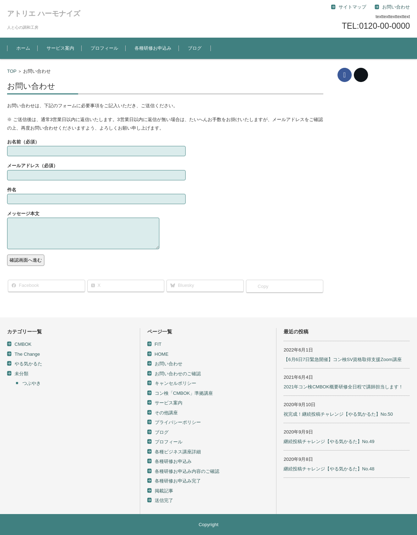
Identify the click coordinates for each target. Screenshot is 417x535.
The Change (27, 354)
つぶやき (31, 383)
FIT (158, 344)
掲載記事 (164, 490)
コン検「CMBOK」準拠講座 (184, 393)
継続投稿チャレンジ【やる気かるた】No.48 (329, 468)
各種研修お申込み (153, 48)
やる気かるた (28, 363)
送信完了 (164, 500)
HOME (162, 354)
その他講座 (166, 412)
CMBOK (23, 344)
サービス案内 (60, 48)
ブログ (195, 48)
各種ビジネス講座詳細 (178, 451)
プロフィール (104, 48)
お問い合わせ (168, 363)
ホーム (23, 48)
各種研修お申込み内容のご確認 (187, 471)
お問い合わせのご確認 (178, 373)
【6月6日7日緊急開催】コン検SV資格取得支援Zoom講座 (342, 359)
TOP (12, 71)
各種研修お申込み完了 (178, 481)
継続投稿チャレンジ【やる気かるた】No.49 (329, 441)
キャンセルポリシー (175, 383)
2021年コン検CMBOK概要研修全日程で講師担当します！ (343, 386)
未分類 (21, 373)
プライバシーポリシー (178, 422)
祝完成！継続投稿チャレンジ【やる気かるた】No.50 (338, 414)
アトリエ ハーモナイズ (43, 13)
